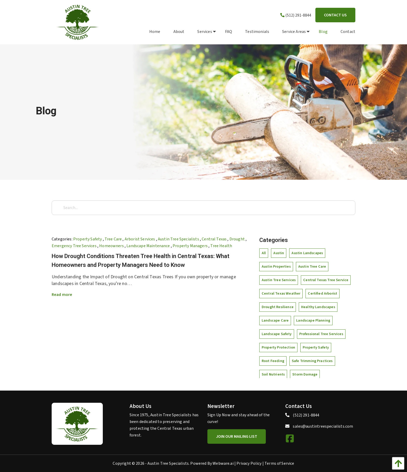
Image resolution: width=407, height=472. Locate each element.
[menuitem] (148, 31)
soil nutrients (273, 374)
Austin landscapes (307, 253)
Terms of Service (279, 463)
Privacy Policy (248, 463)
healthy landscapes (318, 307)
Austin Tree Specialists (178, 239)
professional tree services (321, 334)
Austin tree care (312, 266)
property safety (87, 239)
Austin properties (276, 266)
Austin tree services (279, 280)
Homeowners (111, 246)
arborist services (140, 239)
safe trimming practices (312, 361)
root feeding (273, 361)
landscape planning (313, 320)
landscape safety (277, 334)
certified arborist (322, 293)
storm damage (304, 374)
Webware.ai (223, 463)
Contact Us (335, 15)
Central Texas (214, 239)
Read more (62, 294)
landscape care (275, 320)
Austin (278, 253)
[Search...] (203, 207)
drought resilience (278, 307)
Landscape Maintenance (148, 246)
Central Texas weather (281, 293)
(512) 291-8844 (295, 15)
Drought (237, 239)
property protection (278, 347)
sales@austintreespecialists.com (323, 426)
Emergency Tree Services (74, 246)
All (264, 253)
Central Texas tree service (325, 280)
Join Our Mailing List (236, 436)
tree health (221, 246)
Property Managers (190, 246)
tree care (113, 239)
